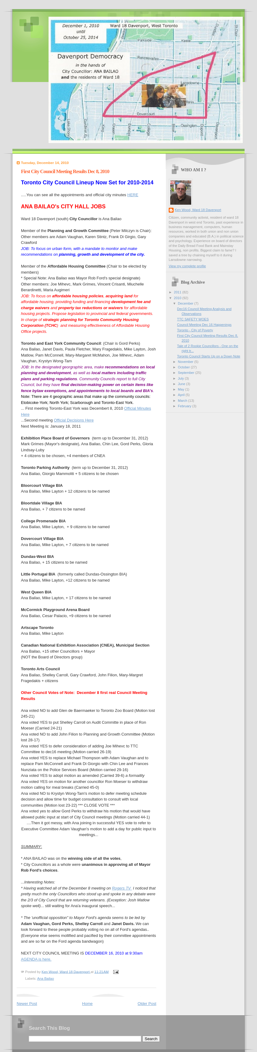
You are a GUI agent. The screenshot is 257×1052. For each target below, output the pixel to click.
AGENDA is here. (36, 959)
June (182, 384)
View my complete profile (187, 266)
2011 (178, 292)
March (183, 400)
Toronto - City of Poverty (195, 330)
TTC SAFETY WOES (193, 319)
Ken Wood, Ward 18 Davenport (198, 210)
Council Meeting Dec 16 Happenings (204, 324)
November (186, 362)
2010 (178, 298)
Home (87, 1003)
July (181, 378)
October (184, 367)
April (181, 395)
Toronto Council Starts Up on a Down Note (208, 356)
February (185, 406)
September (186, 372)
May (181, 389)
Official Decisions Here (73, 420)
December (186, 303)
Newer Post (27, 1003)
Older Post (147, 1003)
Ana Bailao (45, 978)
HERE (132, 195)
